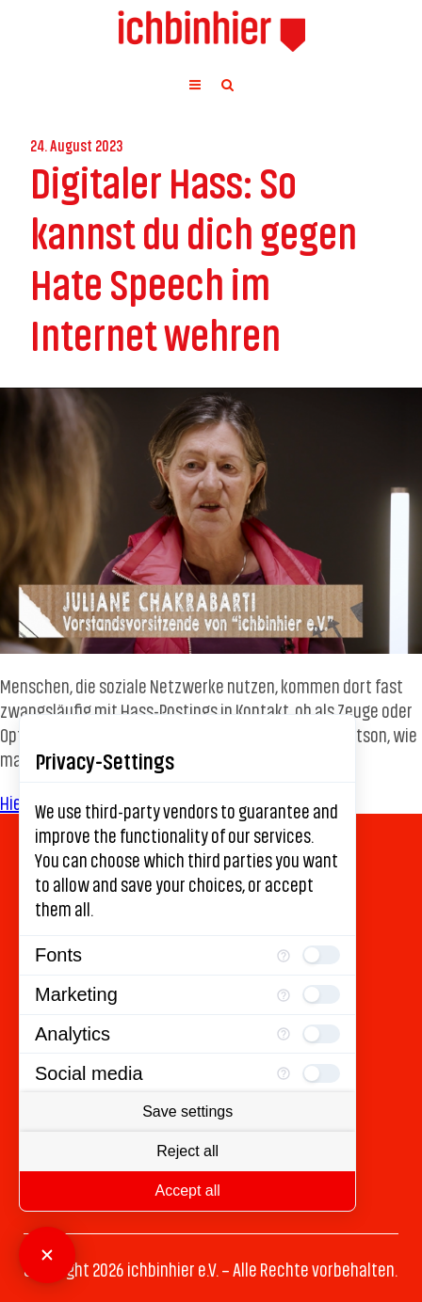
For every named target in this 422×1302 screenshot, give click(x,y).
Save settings (187, 1111)
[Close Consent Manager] (47, 1255)
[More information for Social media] (283, 1073)
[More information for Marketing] (283, 995)
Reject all (187, 1151)
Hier (13, 801)
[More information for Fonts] (283, 955)
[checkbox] (321, 954)
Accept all (187, 1191)
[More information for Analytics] (283, 1034)
